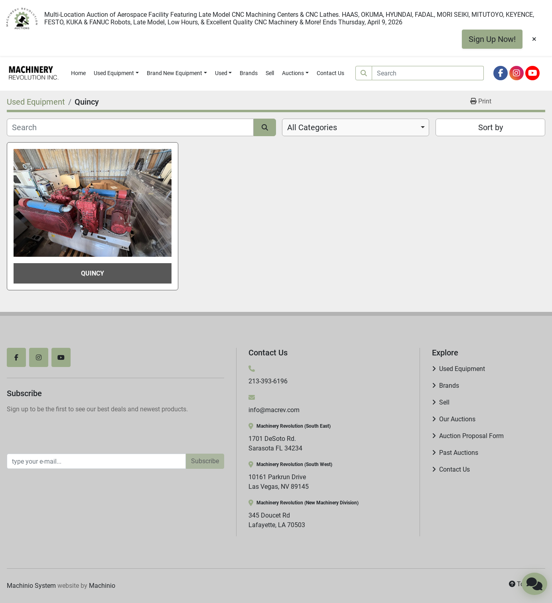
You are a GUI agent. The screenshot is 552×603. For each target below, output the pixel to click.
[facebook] (500, 73)
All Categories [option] (312, 127)
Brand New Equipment (174, 73)
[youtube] (532, 73)
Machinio (102, 585)
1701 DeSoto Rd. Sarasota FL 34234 (275, 443)
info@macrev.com (274, 410)
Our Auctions (457, 419)
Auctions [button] (293, 73)
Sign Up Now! (492, 39)
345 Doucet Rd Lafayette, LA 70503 (276, 520)
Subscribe (205, 461)
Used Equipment (114, 73)
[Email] (96, 461)
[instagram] (516, 73)
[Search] (428, 73)
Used (221, 73)
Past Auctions (458, 452)
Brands (249, 73)
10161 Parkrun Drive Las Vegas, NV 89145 (278, 481)
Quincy (92, 273)
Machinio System (31, 585)
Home (78, 73)
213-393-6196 (268, 381)
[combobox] (355, 127)
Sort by (490, 127)
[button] (116, 73)
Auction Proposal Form (471, 436)
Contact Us (330, 73)
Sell (270, 73)
